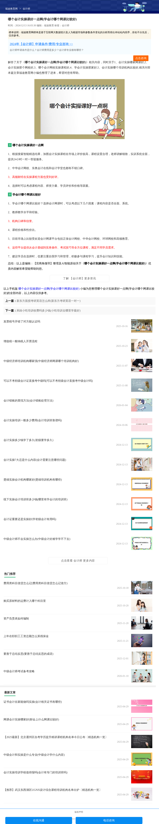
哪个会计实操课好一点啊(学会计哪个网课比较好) (49, 288)
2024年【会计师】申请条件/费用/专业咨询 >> (41, 44)
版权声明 (79, 812)
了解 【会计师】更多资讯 (79, 278)
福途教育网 (11, 8)
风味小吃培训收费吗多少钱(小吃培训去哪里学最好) (49, 310)
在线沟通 (38, 820)
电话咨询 (109, 820)
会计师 (26, 8)
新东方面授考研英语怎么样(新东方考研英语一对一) (49, 300)
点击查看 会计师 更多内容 (78, 560)
